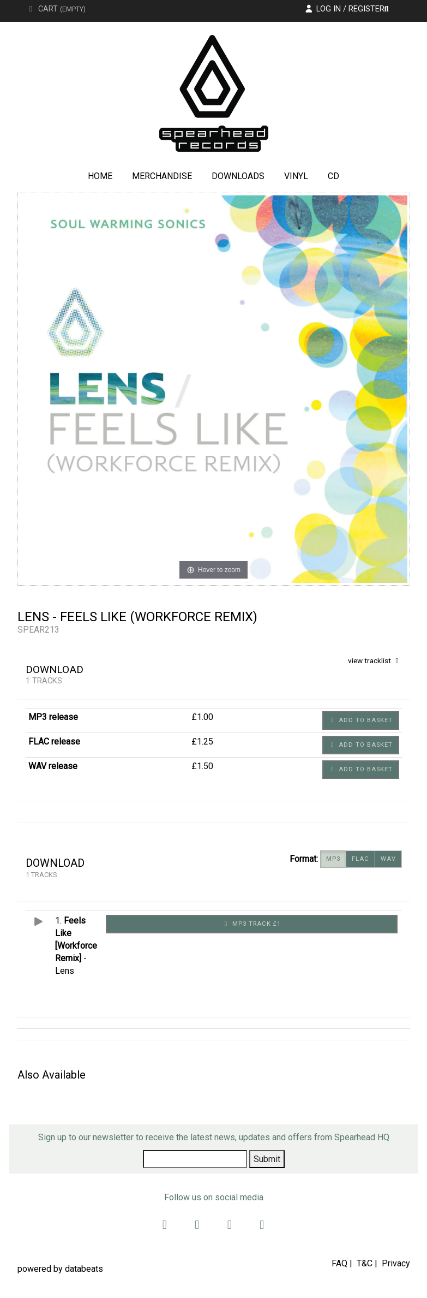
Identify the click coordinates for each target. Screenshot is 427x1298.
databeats (84, 1269)
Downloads (238, 176)
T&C (364, 1263)
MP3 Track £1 (251, 923)
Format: (304, 859)
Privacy (396, 1263)
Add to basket (361, 720)
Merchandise (162, 176)
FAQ (339, 1263)
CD (333, 176)
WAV (388, 859)
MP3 (333, 859)
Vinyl (296, 176)
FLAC (360, 859)
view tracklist (375, 660)
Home (100, 176)
